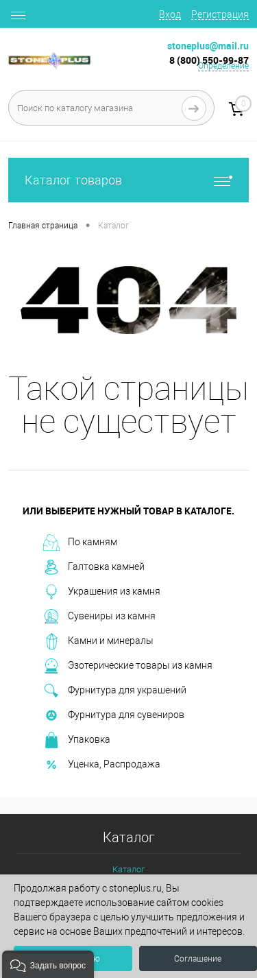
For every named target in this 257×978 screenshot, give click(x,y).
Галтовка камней (94, 567)
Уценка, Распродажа (101, 764)
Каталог (128, 869)
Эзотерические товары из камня (127, 666)
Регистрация (220, 14)
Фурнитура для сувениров (113, 715)
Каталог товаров (128, 180)
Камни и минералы (98, 641)
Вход (170, 14)
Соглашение (197, 959)
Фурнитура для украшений (114, 690)
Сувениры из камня (99, 616)
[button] (48, 964)
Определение (223, 66)
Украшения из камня (101, 592)
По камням (80, 542)
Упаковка (76, 740)
